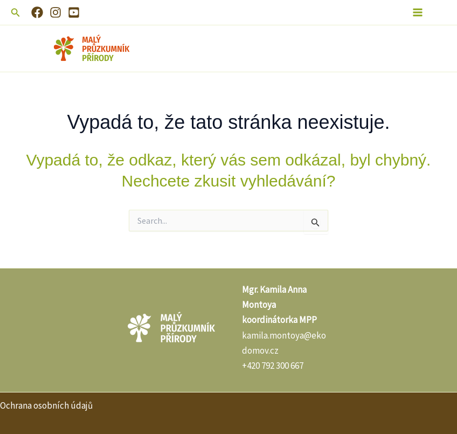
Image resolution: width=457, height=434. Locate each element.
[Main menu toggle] (418, 12)
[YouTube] (74, 12)
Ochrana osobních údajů (46, 405)
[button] (15, 13)
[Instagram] (55, 12)
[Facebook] (37, 12)
